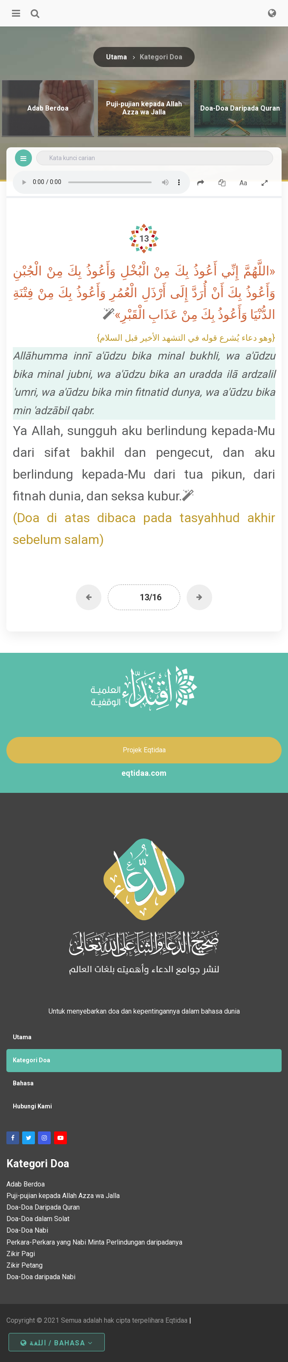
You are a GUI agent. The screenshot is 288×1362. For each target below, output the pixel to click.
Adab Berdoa (25, 1184)
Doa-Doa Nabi (27, 1230)
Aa (243, 183)
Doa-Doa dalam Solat (37, 1219)
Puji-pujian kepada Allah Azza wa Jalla (63, 1196)
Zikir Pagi (20, 1254)
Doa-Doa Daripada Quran (43, 1207)
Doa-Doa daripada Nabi (40, 1277)
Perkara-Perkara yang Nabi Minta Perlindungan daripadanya (94, 1242)
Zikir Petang (24, 1265)
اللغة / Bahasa (56, 1343)
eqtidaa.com (144, 773)
